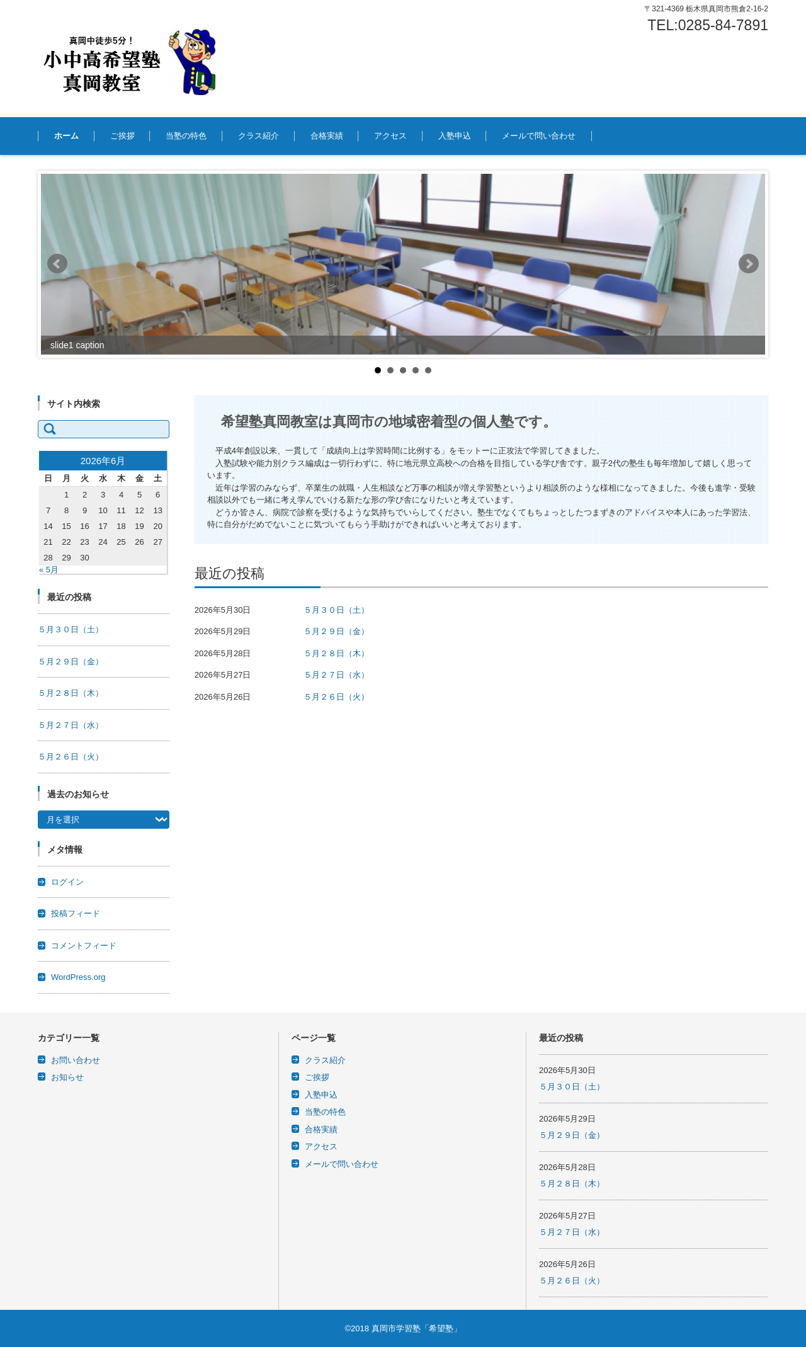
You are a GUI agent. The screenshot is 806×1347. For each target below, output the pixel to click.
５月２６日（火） (336, 697)
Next (749, 264)
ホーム (66, 135)
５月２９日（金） (336, 631)
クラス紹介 (258, 135)
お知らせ (67, 1077)
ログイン (67, 882)
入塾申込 (454, 135)
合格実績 (326, 135)
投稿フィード (75, 913)
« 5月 (49, 569)
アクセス (390, 135)
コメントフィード (83, 945)
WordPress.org (78, 977)
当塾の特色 (186, 135)
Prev (57, 264)
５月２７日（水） (336, 674)
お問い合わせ (75, 1060)
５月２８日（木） (336, 653)
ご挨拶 (122, 135)
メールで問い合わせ (539, 135)
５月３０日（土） (336, 610)
